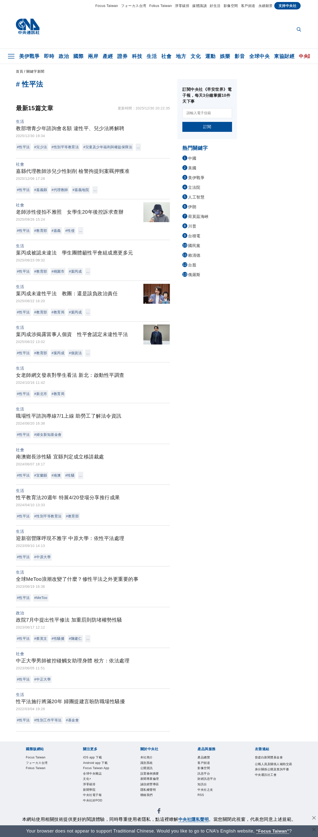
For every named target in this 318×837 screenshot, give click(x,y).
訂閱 (207, 127)
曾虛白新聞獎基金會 (269, 757)
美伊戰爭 (29, 56)
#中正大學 (42, 679)
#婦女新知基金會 (48, 435)
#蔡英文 (40, 638)
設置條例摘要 (149, 774)
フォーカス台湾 (133, 5)
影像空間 (231, 5)
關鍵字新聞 (35, 71)
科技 (137, 56)
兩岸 (93, 56)
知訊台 (202, 785)
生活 (152, 56)
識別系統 (146, 763)
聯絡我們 (146, 796)
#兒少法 (40, 147)
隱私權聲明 (148, 790)
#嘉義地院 (81, 190)
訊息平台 (204, 774)
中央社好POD (92, 801)
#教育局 (58, 312)
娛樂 (225, 56)
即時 (49, 56)
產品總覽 (204, 757)
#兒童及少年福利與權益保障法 (107, 147)
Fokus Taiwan (160, 5)
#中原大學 (42, 557)
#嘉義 (56, 231)
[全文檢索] (299, 30)
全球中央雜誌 (92, 774)
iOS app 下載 (92, 757)
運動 (210, 56)
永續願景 (265, 5)
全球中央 (259, 56)
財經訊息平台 (207, 779)
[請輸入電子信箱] (207, 113)
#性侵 (70, 231)
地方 (181, 56)
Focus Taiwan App (96, 768)
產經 (108, 56)
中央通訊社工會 (266, 775)
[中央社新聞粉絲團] (159, 813)
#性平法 (23, 147)
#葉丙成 (75, 271)
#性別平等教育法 (65, 147)
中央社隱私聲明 (193, 819)
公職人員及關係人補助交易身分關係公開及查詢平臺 (273, 767)
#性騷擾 (58, 638)
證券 (122, 56)
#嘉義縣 (40, 190)
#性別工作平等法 (48, 720)
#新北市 (40, 394)
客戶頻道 (248, 5)
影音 (240, 56)
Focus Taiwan (106, 5)
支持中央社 (287, 6)
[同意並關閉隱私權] (314, 818)
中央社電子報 (92, 796)
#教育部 (40, 231)
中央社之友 (205, 790)
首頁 (19, 71)
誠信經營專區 (149, 785)
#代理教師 (60, 190)
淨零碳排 (182, 5)
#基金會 (72, 720)
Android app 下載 (95, 763)
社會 (166, 56)
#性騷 (70, 475)
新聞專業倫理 (149, 779)
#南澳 (56, 475)
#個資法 (75, 353)
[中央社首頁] (28, 28)
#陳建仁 (75, 638)
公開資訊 (146, 768)
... (138, 147)
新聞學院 (89, 790)
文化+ (87, 779)
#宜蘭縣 (40, 475)
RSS (201, 796)
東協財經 (284, 56)
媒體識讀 (199, 5)
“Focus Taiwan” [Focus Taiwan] (272, 831)
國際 (78, 56)
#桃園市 (58, 271)
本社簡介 (146, 757)
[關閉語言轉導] (314, 830)
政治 (64, 56)
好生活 (215, 5)
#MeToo (40, 598)
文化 (196, 56)
